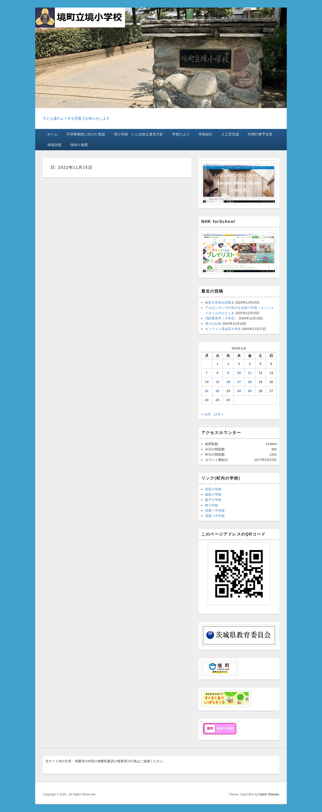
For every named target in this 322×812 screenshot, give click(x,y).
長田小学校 (213, 489)
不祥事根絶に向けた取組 (85, 134)
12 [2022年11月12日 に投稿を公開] (260, 373)
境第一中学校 (215, 510)
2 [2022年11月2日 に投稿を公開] (228, 364)
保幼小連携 (79, 145)
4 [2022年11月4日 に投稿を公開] (250, 364)
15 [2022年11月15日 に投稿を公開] (217, 382)
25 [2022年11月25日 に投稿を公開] (249, 391)
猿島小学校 (213, 494)
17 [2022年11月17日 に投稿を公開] (239, 382)
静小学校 (211, 505)
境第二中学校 (215, 516)
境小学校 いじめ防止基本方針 (138, 134)
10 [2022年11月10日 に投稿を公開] (239, 373)
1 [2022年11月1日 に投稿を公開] (217, 364)
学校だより (181, 134)
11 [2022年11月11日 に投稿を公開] (249, 373)
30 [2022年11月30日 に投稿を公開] (228, 400)
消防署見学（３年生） (221, 318)
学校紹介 (205, 134)
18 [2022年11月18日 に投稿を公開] (249, 382)
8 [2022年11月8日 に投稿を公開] (217, 373)
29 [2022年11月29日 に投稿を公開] (217, 400)
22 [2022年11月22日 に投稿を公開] (217, 391)
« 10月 (206, 414)
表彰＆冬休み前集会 (219, 302)
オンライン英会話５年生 (223, 329)
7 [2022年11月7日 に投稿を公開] (207, 373)
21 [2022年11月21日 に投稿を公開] (207, 391)
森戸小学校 (213, 500)
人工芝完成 (230, 134)
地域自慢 (54, 145)
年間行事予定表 (260, 134)
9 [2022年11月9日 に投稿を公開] (228, 373)
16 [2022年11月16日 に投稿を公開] (228, 382)
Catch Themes (269, 794)
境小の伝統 (213, 323)
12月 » (218, 414)
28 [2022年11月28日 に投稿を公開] (207, 400)
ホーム (52, 134)
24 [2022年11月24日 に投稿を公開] (239, 391)
